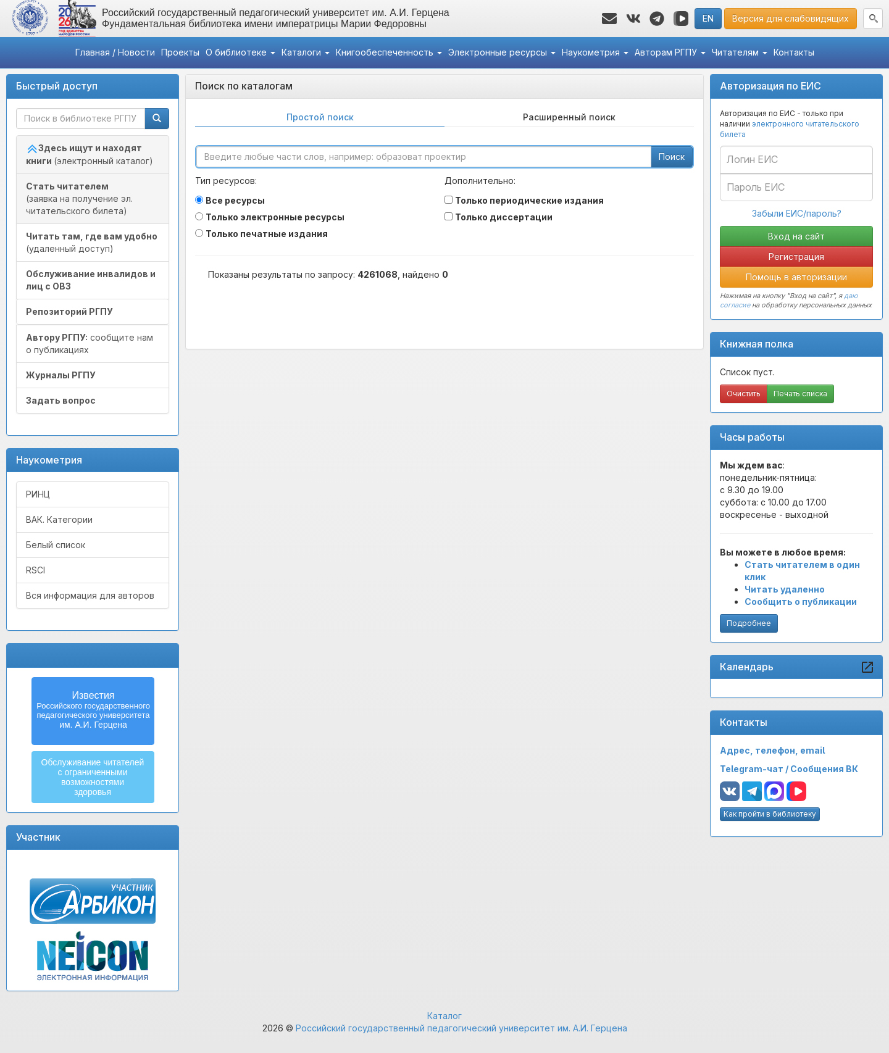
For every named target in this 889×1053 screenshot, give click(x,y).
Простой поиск (320, 117)
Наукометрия (595, 52)
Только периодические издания (529, 200)
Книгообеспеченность (389, 52)
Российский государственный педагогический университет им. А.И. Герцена (461, 1028)
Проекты (180, 52)
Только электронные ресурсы (275, 217)
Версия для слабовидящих (790, 18)
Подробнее (749, 623)
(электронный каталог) (89, 154)
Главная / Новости (115, 52)
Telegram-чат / (755, 769)
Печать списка (800, 393)
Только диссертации (504, 217)
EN (708, 18)
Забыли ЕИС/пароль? (796, 213)
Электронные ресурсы (502, 52)
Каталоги (306, 52)
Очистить (744, 393)
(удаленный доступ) (91, 242)
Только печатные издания (267, 233)
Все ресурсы (235, 200)
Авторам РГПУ (670, 52)
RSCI (35, 570)
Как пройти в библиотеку (770, 813)
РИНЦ (38, 494)
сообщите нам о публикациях (89, 343)
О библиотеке (240, 52)
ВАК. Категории (59, 519)
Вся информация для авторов (90, 595)
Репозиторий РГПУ (69, 311)
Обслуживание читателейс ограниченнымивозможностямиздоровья (92, 777)
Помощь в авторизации (796, 277)
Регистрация (796, 256)
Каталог (444, 1015)
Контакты (794, 52)
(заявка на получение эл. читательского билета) (79, 198)
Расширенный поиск (569, 117)
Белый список (55, 544)
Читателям (739, 52)
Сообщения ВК (824, 769)
